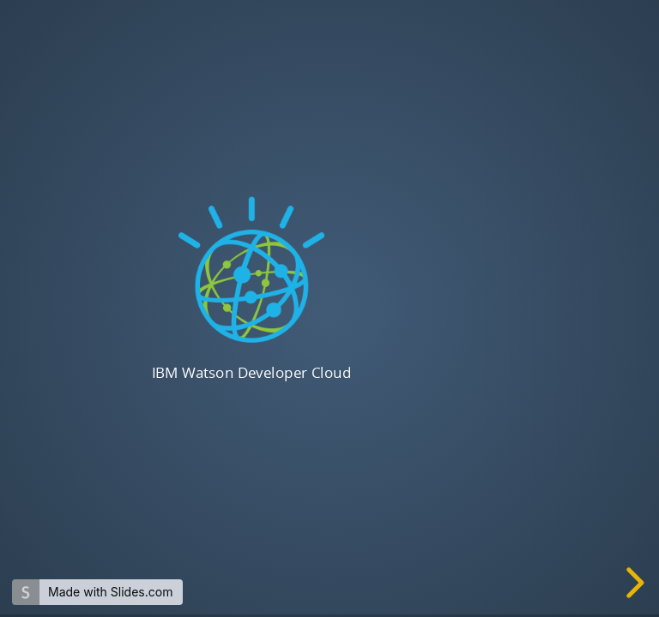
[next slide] (636, 582)
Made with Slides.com (110, 591)
